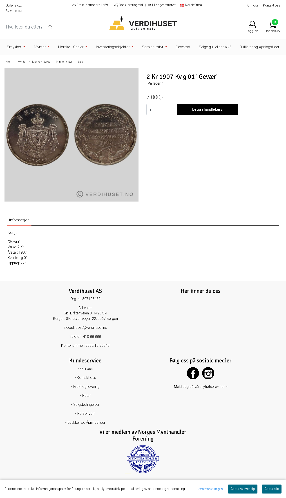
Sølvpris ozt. (14, 11)
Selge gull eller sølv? (215, 47)
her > (223, 386)
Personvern (86, 413)
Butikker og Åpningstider (259, 47)
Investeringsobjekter (113, 47)
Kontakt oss (271, 5)
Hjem (9, 61)
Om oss (253, 5)
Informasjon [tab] (19, 220)
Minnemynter (62, 62)
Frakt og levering (86, 386)
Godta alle (272, 489)
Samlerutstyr (153, 47)
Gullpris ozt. (14, 5)
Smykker (14, 47)
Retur (86, 395)
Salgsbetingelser (86, 404)
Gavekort (183, 47)
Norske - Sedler (71, 47)
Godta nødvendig (243, 489)
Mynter (40, 47)
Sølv (78, 62)
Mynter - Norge (39, 62)
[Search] (29, 27)
